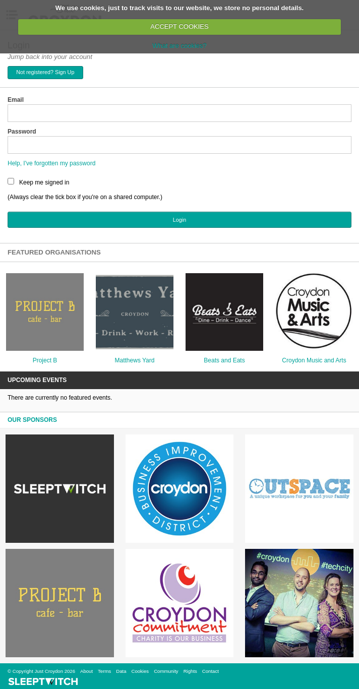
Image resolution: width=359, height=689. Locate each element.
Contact (210, 671)
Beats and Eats (224, 360)
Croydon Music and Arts (314, 360)
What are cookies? (179, 45)
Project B (45, 360)
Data (121, 671)
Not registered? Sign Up (45, 72)
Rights (190, 671)
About (86, 671)
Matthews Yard (135, 360)
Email (16, 99)
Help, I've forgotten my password (51, 163)
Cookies (140, 671)
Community (166, 671)
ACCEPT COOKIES (179, 26)
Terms (104, 671)
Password (22, 131)
